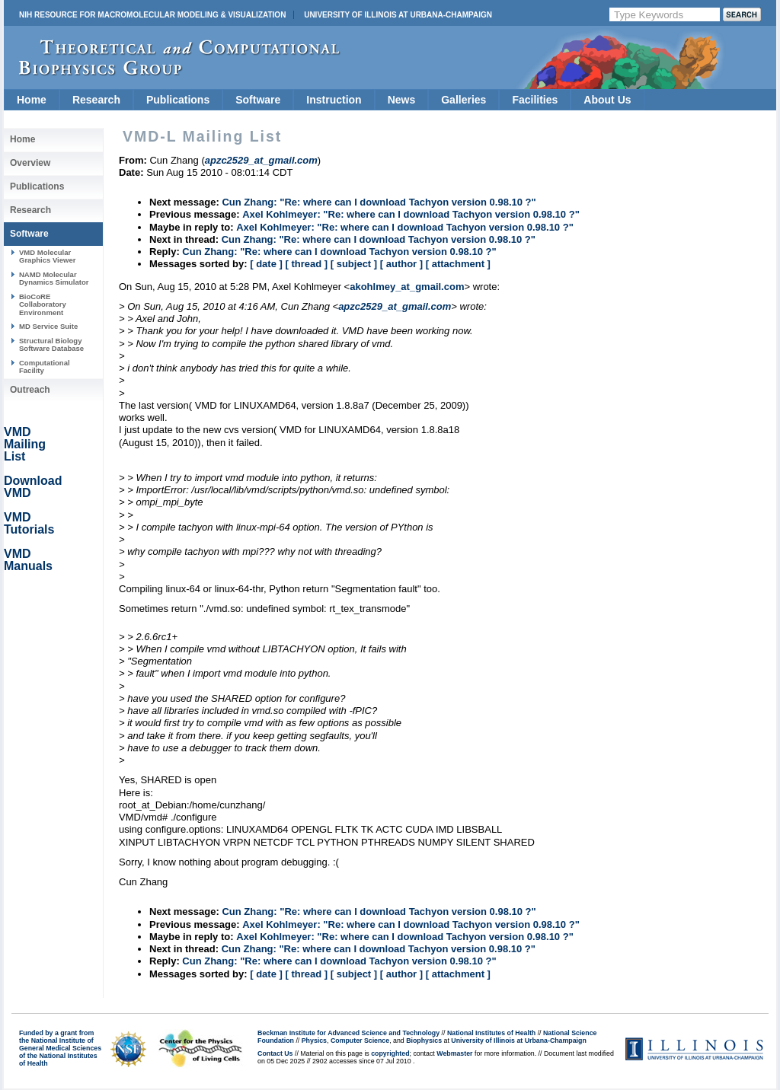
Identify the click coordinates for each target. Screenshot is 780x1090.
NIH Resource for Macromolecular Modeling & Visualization (152, 15)
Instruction (333, 100)
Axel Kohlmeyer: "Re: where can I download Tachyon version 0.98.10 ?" (411, 214)
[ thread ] (306, 263)
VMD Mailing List (25, 444)
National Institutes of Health (491, 1033)
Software (257, 100)
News (402, 100)
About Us (607, 100)
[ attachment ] (458, 263)
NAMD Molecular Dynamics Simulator (54, 278)
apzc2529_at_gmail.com (394, 306)
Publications (177, 100)
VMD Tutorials (29, 523)
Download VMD (33, 486)
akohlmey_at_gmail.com (407, 286)
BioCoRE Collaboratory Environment (42, 304)
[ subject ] (354, 263)
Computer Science (360, 1040)
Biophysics (424, 1040)
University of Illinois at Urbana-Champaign (398, 15)
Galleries (463, 100)
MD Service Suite (48, 326)
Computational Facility (44, 366)
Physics (314, 1040)
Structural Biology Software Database (51, 344)
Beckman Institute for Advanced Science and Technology (348, 1033)
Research (96, 100)
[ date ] (266, 263)
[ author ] (401, 263)
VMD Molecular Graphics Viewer (47, 256)
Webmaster (454, 1053)
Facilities (535, 100)
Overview (30, 163)
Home (31, 100)
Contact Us (274, 1053)
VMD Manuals (28, 559)
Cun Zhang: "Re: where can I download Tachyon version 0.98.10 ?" (378, 202)
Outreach (30, 389)
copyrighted (390, 1053)
